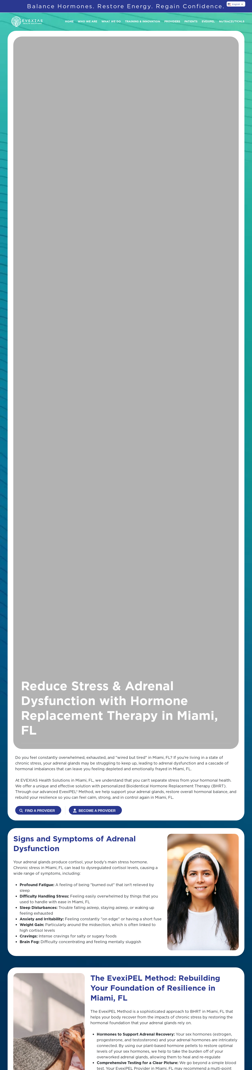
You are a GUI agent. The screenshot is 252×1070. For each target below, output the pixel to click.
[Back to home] (27, 21)
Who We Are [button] (87, 21)
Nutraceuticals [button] (231, 21)
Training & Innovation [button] (142, 21)
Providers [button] (172, 21)
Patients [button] (191, 21)
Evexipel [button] (208, 21)
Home (69, 21)
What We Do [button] (111, 21)
